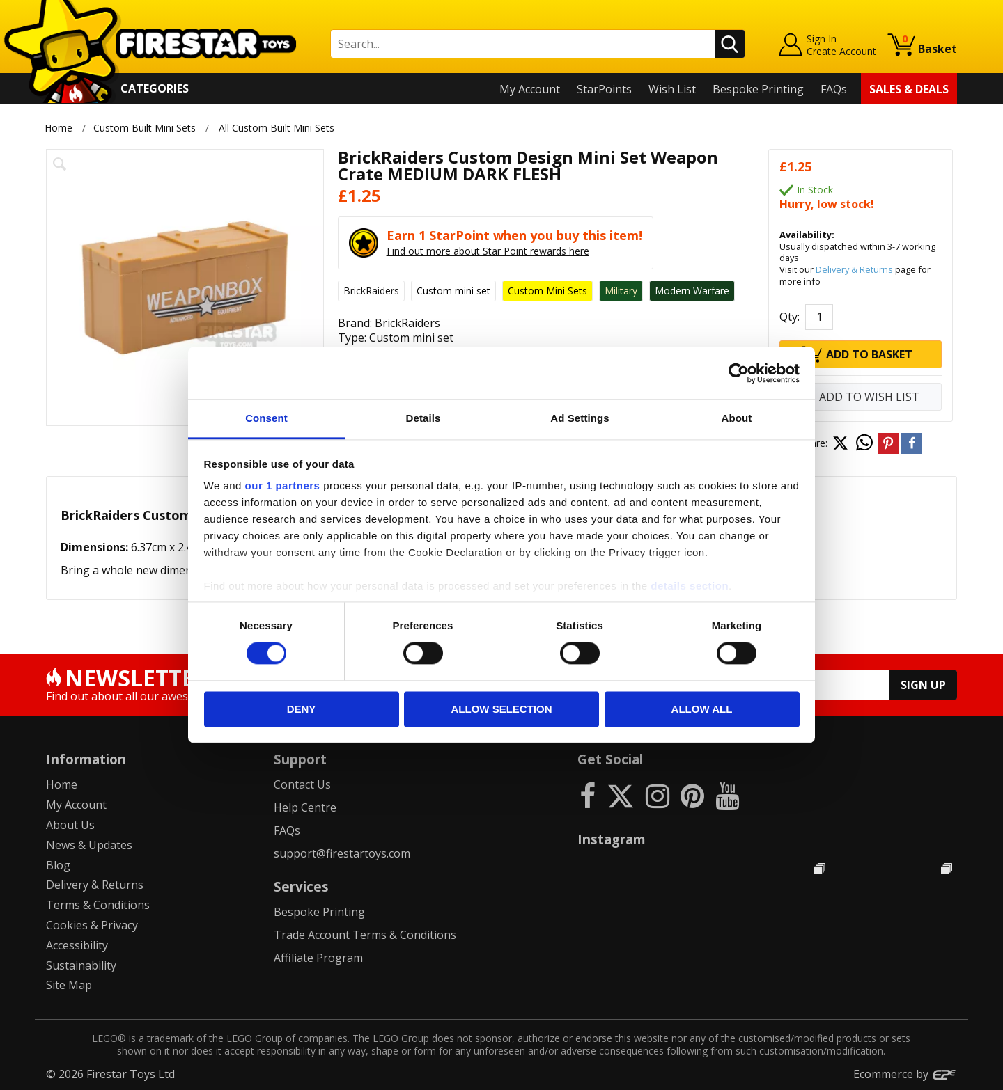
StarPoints (604, 89)
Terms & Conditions (98, 905)
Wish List (672, 89)
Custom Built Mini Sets (144, 127)
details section (690, 586)
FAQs (834, 89)
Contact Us (302, 784)
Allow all (702, 709)
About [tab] (737, 418)
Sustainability (81, 965)
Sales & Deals (909, 89)
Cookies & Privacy (92, 925)
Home (58, 127)
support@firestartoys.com (342, 853)
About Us (70, 824)
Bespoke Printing (758, 89)
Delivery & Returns (854, 269)
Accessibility (77, 945)
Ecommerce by (905, 1074)
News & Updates (89, 845)
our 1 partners (282, 485)
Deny (301, 709)
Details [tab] (423, 418)
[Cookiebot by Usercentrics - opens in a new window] (739, 373)
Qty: (789, 316)
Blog (58, 865)
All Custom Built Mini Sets (276, 127)
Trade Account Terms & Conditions (365, 934)
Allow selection (501, 709)
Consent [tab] (266, 418)
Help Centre (305, 807)
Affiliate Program (318, 957)
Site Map (69, 985)
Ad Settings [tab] (579, 418)
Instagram (611, 839)
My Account (529, 89)
